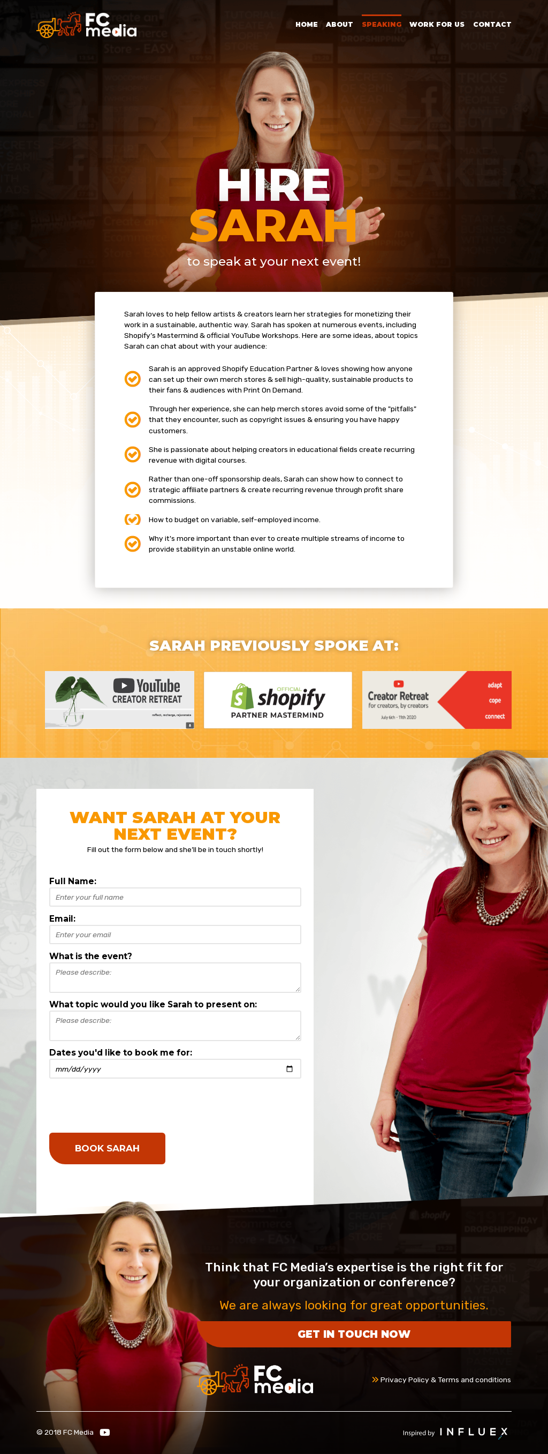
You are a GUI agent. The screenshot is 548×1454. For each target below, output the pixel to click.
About (339, 24)
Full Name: (72, 881)
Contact (492, 24)
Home (306, 24)
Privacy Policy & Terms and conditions (441, 1379)
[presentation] (130, 1105)
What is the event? (90, 956)
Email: (62, 919)
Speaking (381, 24)
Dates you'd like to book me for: (120, 1053)
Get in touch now (354, 1334)
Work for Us (437, 24)
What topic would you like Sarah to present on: (153, 1004)
